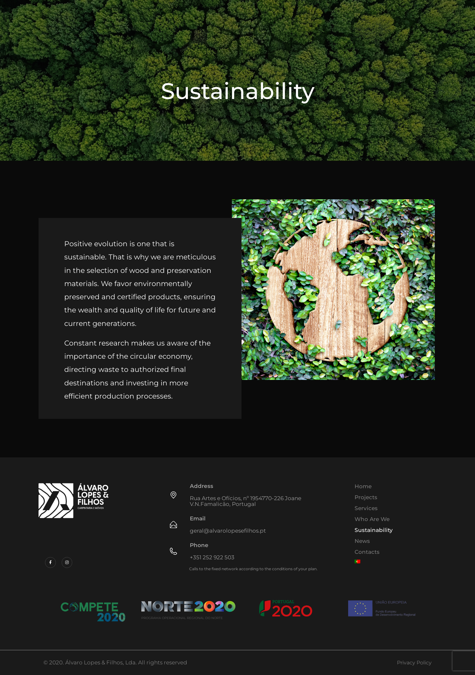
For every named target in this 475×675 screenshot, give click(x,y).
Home (363, 486)
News (362, 541)
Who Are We (372, 519)
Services (366, 508)
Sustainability (374, 530)
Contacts (367, 552)
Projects (366, 497)
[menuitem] (393, 561)
